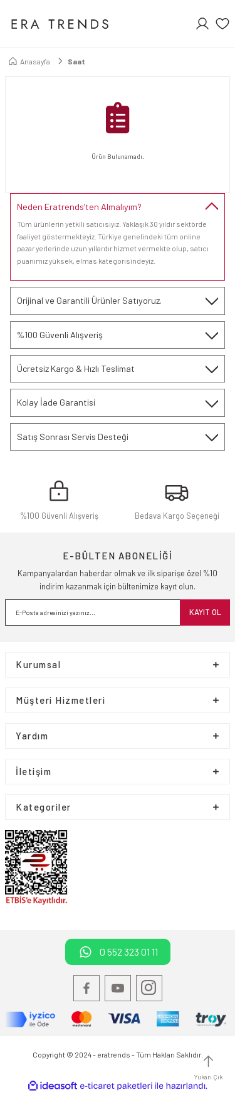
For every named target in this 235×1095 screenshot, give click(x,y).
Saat (76, 61)
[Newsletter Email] (117, 612)
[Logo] (59, 23)
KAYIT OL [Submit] (205, 612)
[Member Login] (202, 23)
